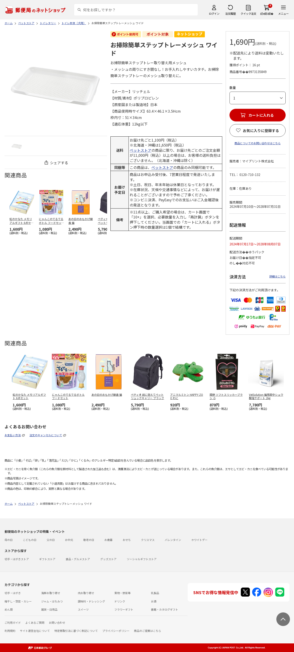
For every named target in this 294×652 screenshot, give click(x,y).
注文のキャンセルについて (45, 435)
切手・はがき (13, 593)
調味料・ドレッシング (91, 601)
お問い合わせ (57, 622)
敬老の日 (88, 540)
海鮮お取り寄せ (50, 593)
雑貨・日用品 (49, 609)
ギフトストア (47, 559)
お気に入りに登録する (261, 130)
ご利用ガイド (13, 622)
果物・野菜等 (122, 593)
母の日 (9, 540)
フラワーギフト (123, 609)
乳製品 (155, 593)
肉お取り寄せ (86, 593)
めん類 (9, 609)
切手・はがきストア (17, 559)
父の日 (51, 540)
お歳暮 (108, 540)
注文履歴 (230, 13)
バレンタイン (173, 540)
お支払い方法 (13, 435)
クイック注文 (248, 13)
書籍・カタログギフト (164, 609)
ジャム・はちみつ (52, 601)
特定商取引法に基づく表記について (76, 631)
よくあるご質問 (34, 622)
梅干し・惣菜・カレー (18, 601)
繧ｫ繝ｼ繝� (266, 13)
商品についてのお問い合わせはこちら (257, 143)
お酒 (153, 601)
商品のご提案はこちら (147, 631)
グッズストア (108, 559)
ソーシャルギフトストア (142, 559)
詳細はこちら (277, 276)
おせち (127, 540)
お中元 (69, 540)
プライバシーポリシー (115, 631)
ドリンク (119, 601)
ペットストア (140, 150)
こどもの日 (29, 540)
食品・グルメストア (78, 559)
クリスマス (148, 540)
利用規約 (10, 631)
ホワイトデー (199, 540)
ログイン (214, 13)
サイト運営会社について (35, 631)
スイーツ (83, 609)
